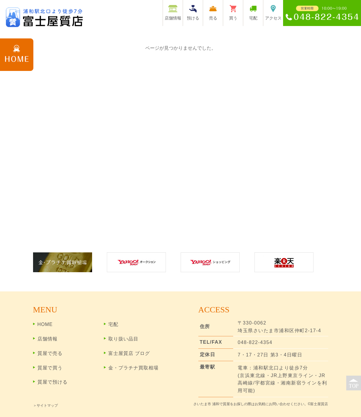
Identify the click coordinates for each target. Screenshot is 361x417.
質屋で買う (50, 367)
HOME (45, 324)
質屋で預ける (52, 381)
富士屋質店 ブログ (129, 353)
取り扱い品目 (123, 338)
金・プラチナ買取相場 (133, 367)
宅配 (113, 324)
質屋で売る (50, 353)
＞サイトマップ (45, 405)
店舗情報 (47, 338)
